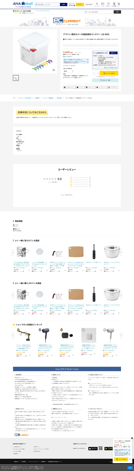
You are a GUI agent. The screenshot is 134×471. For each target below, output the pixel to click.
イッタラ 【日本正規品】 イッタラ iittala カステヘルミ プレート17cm (39, 264)
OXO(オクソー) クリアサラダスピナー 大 (112, 263)
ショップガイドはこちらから (42, 11)
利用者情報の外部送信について (55, 461)
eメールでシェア (102, 87)
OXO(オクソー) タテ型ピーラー (94, 262)
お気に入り (108, 6)
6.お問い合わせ (36, 451)
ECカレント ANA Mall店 (23, 11)
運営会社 (16, 461)
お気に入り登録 (106, 80)
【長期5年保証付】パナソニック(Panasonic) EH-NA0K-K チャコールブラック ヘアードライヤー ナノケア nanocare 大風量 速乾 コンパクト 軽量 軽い (45, 346)
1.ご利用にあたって (17, 446)
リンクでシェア (114, 87)
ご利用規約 (23, 461)
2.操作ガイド (36, 446)
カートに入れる (122, 459)
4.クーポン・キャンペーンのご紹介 (41, 449)
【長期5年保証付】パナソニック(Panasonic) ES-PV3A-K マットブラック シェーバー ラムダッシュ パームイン (67, 346)
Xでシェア (81, 87)
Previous (13, 252)
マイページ (97, 6)
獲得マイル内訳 (66, 56)
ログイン (80, 4)
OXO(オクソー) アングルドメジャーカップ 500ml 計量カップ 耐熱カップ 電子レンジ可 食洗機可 (58, 264)
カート (118, 6)
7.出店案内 (15, 453)
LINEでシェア (91, 87)
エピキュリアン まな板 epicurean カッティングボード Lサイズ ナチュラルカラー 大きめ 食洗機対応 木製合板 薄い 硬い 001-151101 (76, 264)
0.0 (60, 179)
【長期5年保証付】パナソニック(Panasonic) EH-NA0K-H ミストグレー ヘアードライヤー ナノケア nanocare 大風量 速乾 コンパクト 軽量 (110, 346)
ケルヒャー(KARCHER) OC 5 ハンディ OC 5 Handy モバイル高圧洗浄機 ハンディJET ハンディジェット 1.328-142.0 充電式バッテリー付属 (24, 346)
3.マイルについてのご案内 (19, 449)
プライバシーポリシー (33, 461)
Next (121, 252)
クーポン (103, 6)
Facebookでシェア (70, 87)
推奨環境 (43, 461)
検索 (63, 4)
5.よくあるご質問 (17, 451)
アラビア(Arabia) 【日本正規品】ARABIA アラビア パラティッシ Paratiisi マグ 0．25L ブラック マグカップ (22, 264)
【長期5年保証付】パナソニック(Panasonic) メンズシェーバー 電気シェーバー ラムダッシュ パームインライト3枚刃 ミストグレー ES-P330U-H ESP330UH (88, 346)
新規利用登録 (89, 4)
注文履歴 (114, 6)
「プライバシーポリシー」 (28, 468)
